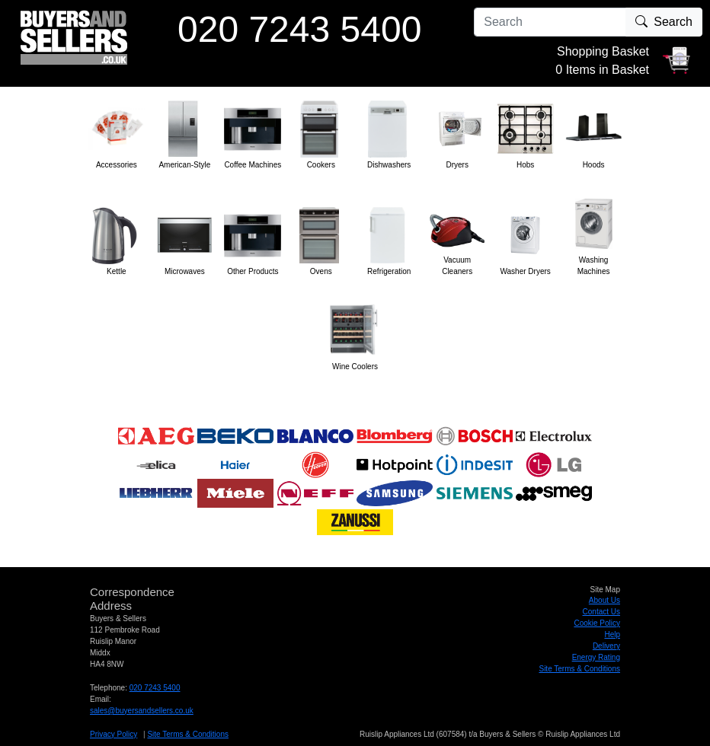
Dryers (457, 165)
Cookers (321, 165)
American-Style (184, 165)
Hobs (525, 165)
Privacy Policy (113, 734)
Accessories (116, 165)
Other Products (252, 271)
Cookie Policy (597, 623)
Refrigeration (389, 271)
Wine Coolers (355, 366)
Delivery (606, 646)
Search (663, 21)
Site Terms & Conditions (579, 669)
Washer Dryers (525, 271)
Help (612, 634)
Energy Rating (596, 657)
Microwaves (185, 271)
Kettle (116, 271)
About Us (604, 600)
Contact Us (601, 611)
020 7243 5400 (155, 688)
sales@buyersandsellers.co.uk (141, 710)
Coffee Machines (252, 165)
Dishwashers (389, 165)
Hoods (594, 165)
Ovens (321, 271)
